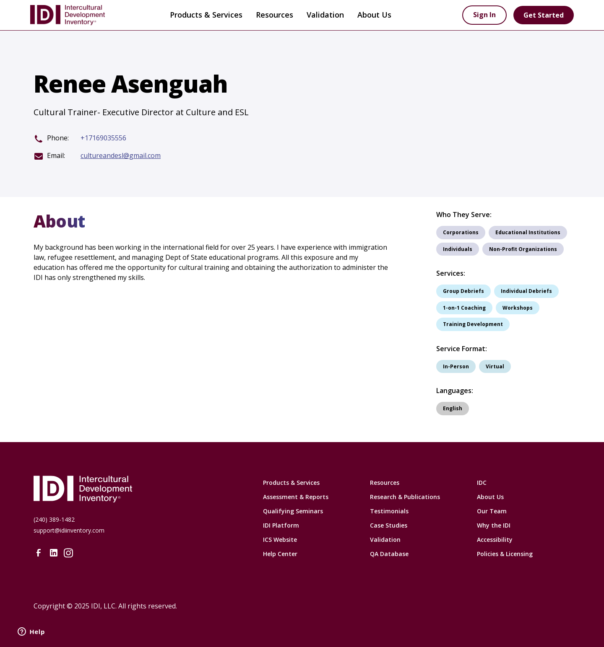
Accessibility (495, 539)
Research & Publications (405, 497)
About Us (490, 497)
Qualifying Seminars (293, 511)
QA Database (389, 554)
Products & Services (206, 15)
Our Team (492, 511)
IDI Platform (281, 525)
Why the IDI (493, 525)
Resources (384, 483)
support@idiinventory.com (69, 530)
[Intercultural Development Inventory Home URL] (136, 489)
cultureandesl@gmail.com (121, 155)
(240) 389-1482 (54, 519)
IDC (482, 483)
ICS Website (280, 539)
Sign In (484, 14)
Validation (325, 15)
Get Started (543, 15)
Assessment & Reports (295, 497)
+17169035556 (103, 138)
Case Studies (388, 525)
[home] (80, 15)
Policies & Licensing (505, 554)
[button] (206, 15)
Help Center (280, 554)
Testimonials (389, 511)
